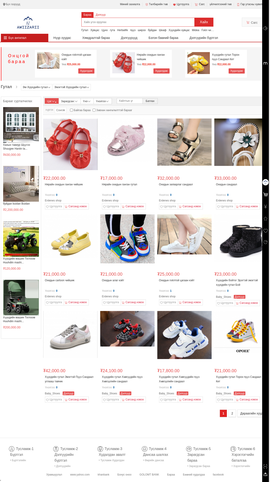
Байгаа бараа (82, 110)
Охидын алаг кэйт (113, 280)
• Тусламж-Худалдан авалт (111, 461)
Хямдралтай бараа (96, 38)
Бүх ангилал (17, 38)
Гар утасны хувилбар (253, 4)
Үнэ (87, 101)
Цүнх (105, 30)
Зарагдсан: (69, 101)
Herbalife (122, 30)
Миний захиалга (130, 4)
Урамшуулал (54, 474)
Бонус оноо (124, 474)
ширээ (142, 30)
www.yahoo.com (79, 474)
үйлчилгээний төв (221, 4)
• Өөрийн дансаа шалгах (153, 461)
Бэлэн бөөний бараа (163, 38)
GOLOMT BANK (149, 474)
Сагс (199, 4)
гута (112, 30)
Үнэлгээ (102, 101)
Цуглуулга (181, 4)
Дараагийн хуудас (253, 413)
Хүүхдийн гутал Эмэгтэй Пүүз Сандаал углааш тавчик (69, 379)
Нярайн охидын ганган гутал (119, 184)
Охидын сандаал (226, 184)
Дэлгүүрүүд (129, 38)
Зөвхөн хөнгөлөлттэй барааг (114, 110)
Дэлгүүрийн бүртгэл (203, 38)
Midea (195, 30)
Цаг (51, 101)
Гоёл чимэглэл (211, 30)
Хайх (204, 22)
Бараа (87, 14)
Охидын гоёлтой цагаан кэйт (76, 57)
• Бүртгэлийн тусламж (18, 461)
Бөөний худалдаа (194, 474)
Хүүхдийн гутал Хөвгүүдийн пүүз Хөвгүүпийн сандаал (122, 379)
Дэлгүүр (101, 14)
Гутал (84, 30)
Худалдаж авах (86, 71)
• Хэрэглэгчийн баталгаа (241, 467)
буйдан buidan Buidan (16, 203)
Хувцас (94, 30)
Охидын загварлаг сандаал (176, 184)
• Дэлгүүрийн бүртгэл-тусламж (65, 467)
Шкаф (162, 30)
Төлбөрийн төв (156, 4)
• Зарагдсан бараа (198, 466)
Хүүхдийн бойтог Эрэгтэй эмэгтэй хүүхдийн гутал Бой (237, 282)
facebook (218, 474)
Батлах (150, 101)
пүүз (133, 30)
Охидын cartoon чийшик (59, 280)
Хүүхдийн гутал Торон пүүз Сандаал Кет (225, 57)
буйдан (152, 30)
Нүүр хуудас (62, 38)
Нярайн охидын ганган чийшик (151, 57)
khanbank (103, 474)
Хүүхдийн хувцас (179, 30)
